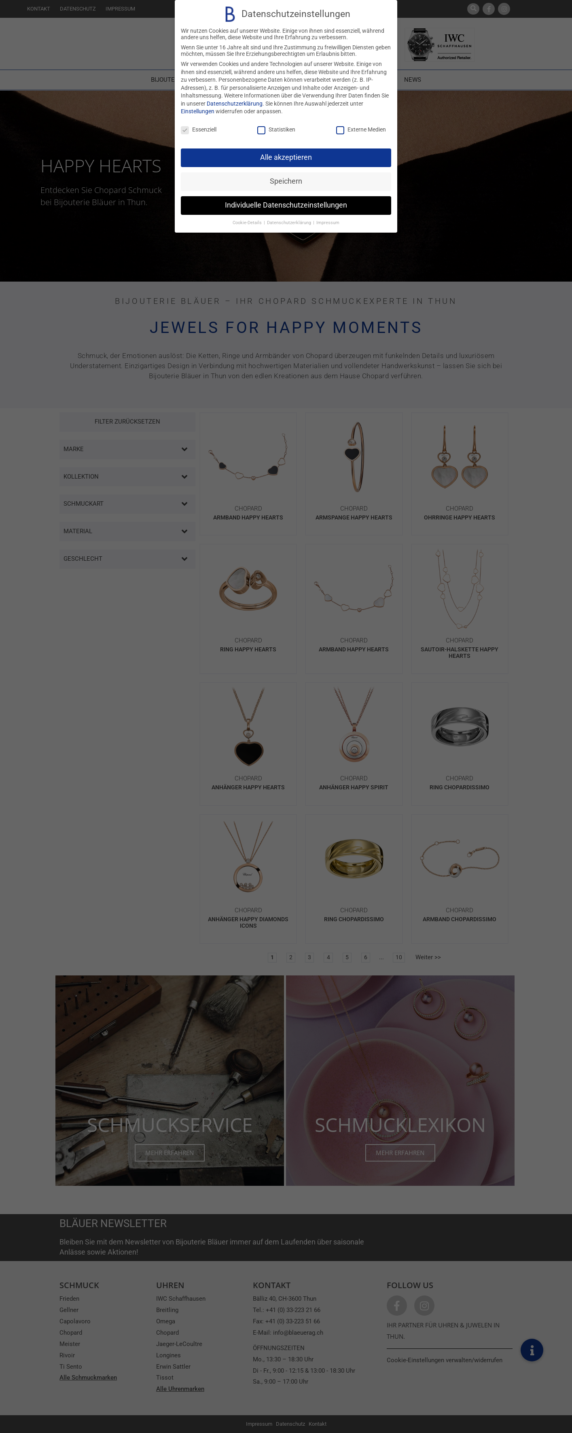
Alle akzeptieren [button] (286, 157)
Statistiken (276, 129)
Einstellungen (197, 111)
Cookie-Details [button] (248, 222)
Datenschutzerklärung (235, 103)
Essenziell (198, 129)
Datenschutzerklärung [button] (289, 222)
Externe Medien (361, 129)
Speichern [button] (286, 181)
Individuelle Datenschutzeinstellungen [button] (286, 205)
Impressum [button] (327, 222)
